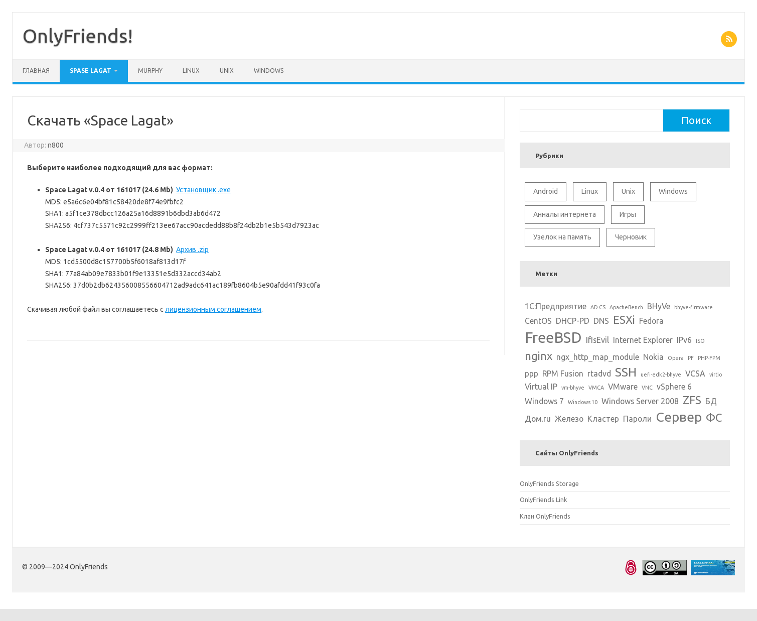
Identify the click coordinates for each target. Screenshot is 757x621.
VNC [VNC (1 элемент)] (647, 388)
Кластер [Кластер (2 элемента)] (603, 418)
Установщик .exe (203, 190)
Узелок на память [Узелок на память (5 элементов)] (562, 237)
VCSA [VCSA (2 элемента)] (695, 373)
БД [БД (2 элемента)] (711, 401)
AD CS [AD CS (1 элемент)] (597, 307)
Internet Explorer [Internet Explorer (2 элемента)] (643, 339)
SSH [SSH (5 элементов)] (626, 372)
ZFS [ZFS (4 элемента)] (692, 400)
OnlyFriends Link (543, 499)
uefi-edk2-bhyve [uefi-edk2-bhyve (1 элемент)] (661, 374)
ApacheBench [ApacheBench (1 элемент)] (626, 307)
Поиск (696, 120)
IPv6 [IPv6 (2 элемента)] (684, 339)
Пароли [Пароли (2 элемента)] (637, 418)
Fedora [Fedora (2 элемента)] (651, 320)
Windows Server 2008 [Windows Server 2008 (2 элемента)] (640, 401)
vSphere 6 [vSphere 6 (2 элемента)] (674, 386)
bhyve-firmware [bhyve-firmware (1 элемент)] (693, 307)
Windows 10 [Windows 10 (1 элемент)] (582, 402)
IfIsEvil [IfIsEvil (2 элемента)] (597, 339)
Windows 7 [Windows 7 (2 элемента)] (544, 401)
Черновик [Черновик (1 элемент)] (631, 237)
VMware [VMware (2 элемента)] (623, 386)
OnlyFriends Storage (549, 483)
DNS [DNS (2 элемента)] (601, 320)
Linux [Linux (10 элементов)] (589, 191)
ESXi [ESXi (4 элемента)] (624, 319)
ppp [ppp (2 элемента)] (531, 373)
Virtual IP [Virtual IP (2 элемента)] (541, 386)
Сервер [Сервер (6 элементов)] (679, 416)
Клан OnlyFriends (545, 516)
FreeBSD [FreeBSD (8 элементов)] (553, 337)
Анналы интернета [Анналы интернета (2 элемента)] (564, 214)
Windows (268, 70)
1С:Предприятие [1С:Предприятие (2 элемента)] (555, 306)
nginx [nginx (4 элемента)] (538, 355)
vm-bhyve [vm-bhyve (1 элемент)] (572, 388)
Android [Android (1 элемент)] (545, 191)
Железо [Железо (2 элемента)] (569, 418)
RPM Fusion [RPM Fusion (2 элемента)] (562, 373)
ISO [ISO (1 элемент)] (700, 341)
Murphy (150, 70)
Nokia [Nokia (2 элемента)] (653, 356)
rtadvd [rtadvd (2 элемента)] (599, 373)
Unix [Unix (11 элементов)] (628, 191)
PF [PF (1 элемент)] (691, 358)
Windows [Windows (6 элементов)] (673, 191)
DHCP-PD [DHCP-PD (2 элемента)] (572, 320)
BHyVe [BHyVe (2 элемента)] (658, 306)
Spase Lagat (90, 70)
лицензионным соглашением (213, 309)
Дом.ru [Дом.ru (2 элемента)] (538, 418)
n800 (56, 145)
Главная (36, 70)
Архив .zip (192, 249)
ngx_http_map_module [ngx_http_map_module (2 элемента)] (597, 356)
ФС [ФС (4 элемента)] (714, 417)
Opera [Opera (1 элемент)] (676, 358)
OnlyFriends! (78, 35)
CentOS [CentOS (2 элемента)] (538, 320)
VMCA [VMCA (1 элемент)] (596, 388)
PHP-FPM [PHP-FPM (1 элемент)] (709, 358)
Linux (191, 70)
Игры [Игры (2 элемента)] (628, 214)
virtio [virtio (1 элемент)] (715, 374)
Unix (227, 70)
